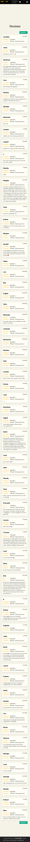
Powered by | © (13, 838)
